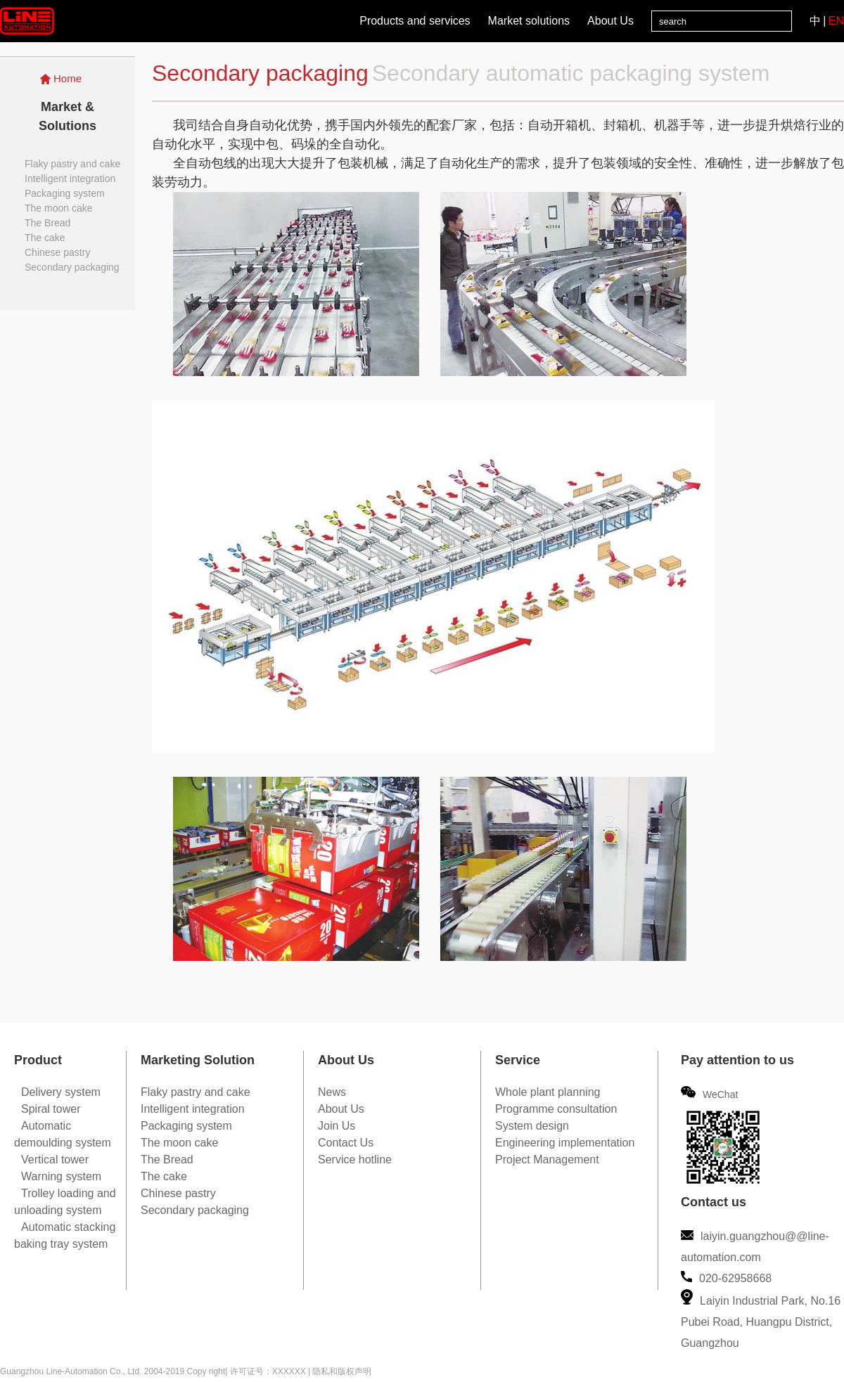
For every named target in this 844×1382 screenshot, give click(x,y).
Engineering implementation (564, 1143)
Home (61, 78)
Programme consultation (556, 1109)
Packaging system (65, 193)
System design (532, 1126)
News (332, 1092)
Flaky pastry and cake (72, 163)
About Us (610, 21)
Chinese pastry (57, 252)
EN (836, 21)
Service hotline (355, 1159)
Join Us (336, 1126)
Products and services (414, 21)
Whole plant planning (547, 1092)
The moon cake (59, 208)
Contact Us (345, 1143)
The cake (45, 237)
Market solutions (529, 21)
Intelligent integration (70, 178)
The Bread (47, 222)
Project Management (547, 1159)
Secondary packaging (72, 267)
